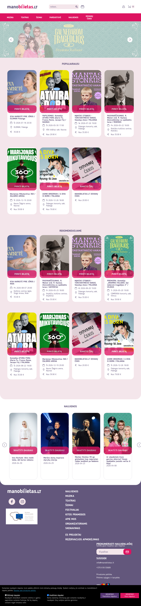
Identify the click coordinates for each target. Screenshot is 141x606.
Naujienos (73, 18)
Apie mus (70, 519)
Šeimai (39, 18)
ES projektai (73, 535)
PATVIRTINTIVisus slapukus (130, 595)
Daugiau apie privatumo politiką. (25, 591)
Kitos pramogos (75, 514)
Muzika (10, 18)
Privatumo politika (104, 574)
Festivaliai (72, 510)
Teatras (25, 18)
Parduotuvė (55, 18)
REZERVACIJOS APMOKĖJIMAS (82, 539)
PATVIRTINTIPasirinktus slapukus (110, 595)
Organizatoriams (76, 524)
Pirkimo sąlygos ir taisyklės (108, 578)
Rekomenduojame (70, 231)
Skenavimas (72, 528)
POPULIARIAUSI (70, 64)
